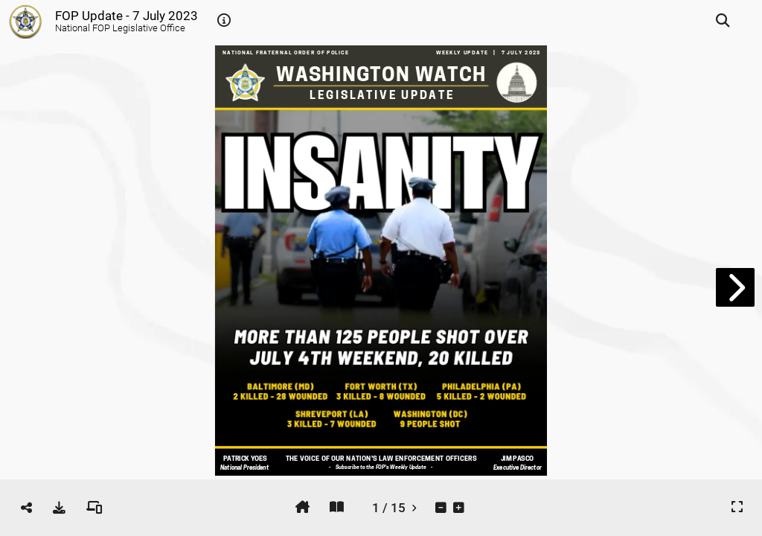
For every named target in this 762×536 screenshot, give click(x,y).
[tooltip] (224, 20)
